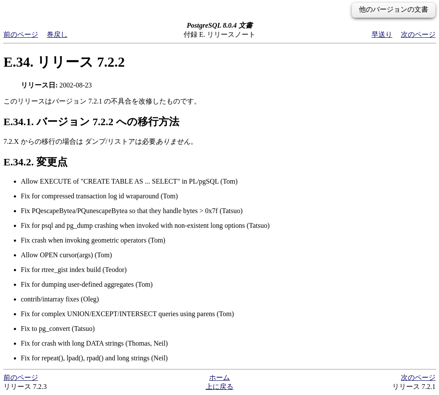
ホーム (219, 377)
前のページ (20, 34)
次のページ (418, 34)
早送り (381, 34)
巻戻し (57, 34)
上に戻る (219, 386)
